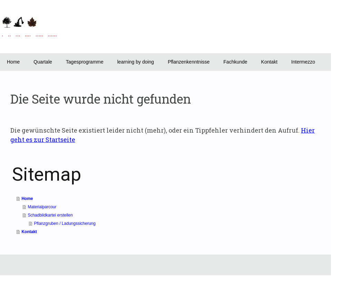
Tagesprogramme (84, 62)
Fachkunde (235, 62)
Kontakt (269, 62)
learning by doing (135, 62)
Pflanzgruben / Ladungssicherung (64, 223)
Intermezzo (303, 62)
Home (13, 62)
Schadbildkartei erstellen (50, 215)
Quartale (42, 62)
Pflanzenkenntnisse (189, 62)
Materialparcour (42, 206)
